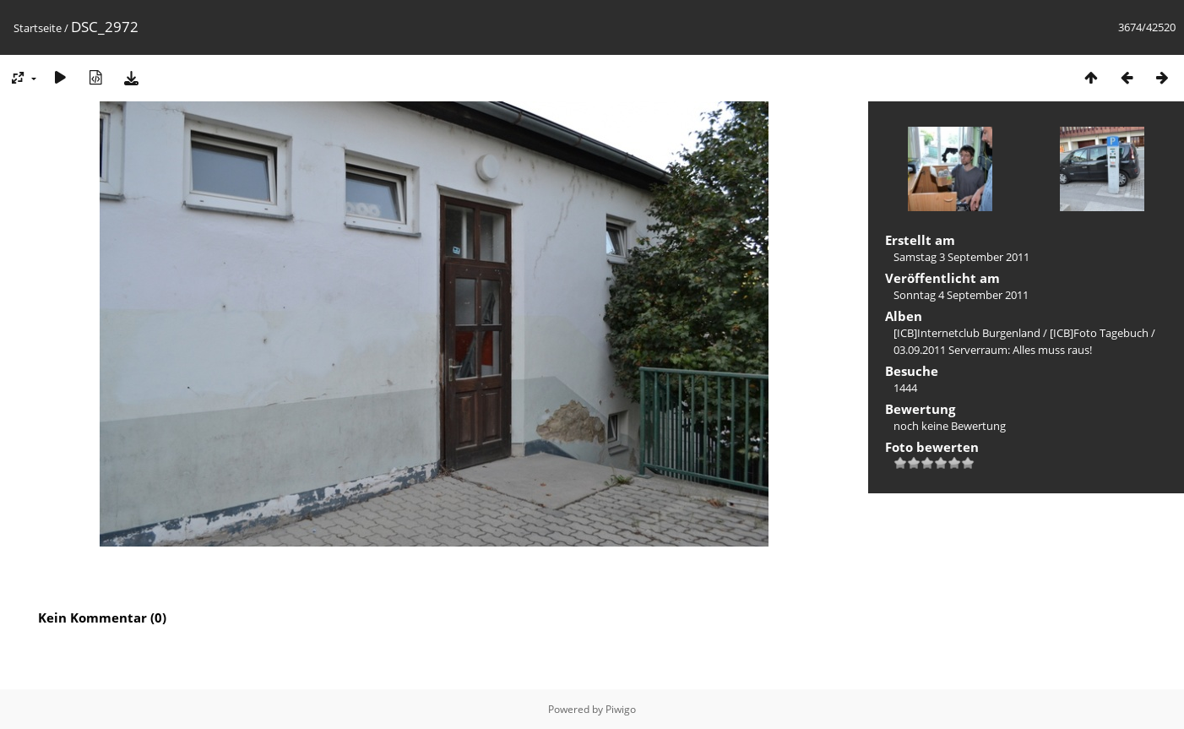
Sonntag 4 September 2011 (961, 294)
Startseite (38, 27)
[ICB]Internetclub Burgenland (966, 332)
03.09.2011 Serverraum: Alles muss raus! (992, 349)
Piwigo (621, 709)
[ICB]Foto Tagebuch (1099, 332)
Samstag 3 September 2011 (961, 256)
